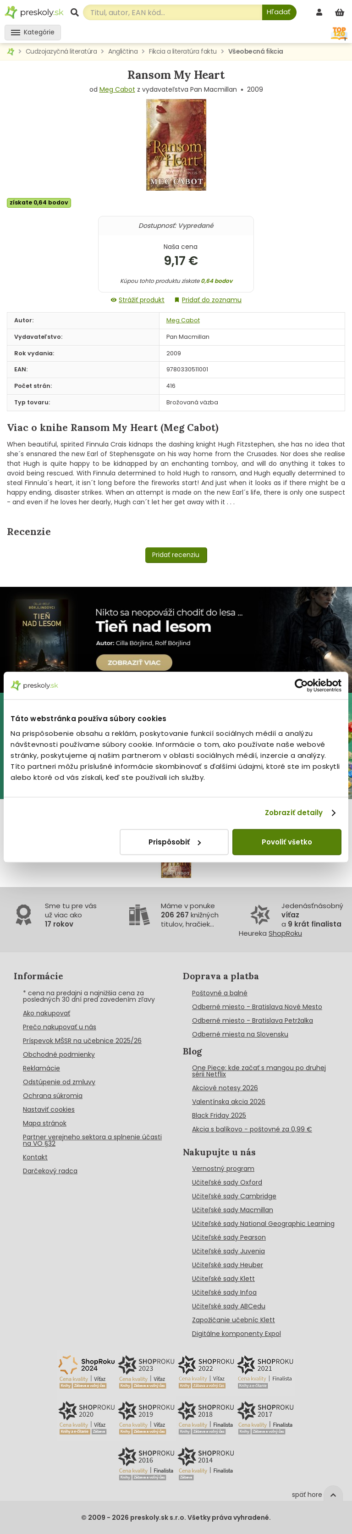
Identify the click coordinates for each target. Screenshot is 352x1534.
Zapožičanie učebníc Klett (233, 1319)
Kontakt (35, 1157)
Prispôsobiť (174, 842)
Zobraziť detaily (294, 812)
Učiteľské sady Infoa (224, 1292)
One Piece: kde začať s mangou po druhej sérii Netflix (259, 1071)
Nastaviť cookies (49, 1109)
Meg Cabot (117, 89)
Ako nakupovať (46, 1013)
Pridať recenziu (175, 554)
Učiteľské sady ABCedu (228, 1306)
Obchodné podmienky (59, 1054)
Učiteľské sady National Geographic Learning (263, 1223)
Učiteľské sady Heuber (227, 1264)
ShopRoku (285, 933)
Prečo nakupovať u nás (59, 1027)
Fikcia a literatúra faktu (183, 51)
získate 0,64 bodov (39, 202)
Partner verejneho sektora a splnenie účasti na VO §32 (92, 1140)
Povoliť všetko (287, 842)
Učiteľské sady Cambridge (234, 1196)
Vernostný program (223, 1168)
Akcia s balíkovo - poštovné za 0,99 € (252, 1129)
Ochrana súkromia (52, 1095)
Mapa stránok (44, 1123)
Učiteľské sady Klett (223, 1278)
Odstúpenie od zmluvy (59, 1082)
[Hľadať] (279, 12)
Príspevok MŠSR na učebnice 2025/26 (82, 1040)
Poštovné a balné (220, 993)
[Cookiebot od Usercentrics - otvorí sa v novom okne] (301, 685)
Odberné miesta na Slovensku (240, 1034)
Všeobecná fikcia (255, 51)
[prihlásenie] (320, 12)
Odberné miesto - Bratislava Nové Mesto (257, 1006)
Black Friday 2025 (219, 1115)
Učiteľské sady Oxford (227, 1182)
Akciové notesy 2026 (225, 1088)
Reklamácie (41, 1068)
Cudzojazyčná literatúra (61, 51)
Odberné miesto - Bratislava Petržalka (252, 1020)
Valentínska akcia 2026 (228, 1101)
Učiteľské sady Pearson (229, 1237)
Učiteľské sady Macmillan (232, 1209)
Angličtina (123, 51)
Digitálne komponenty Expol (236, 1333)
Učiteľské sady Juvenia (228, 1251)
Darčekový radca (50, 1170)
